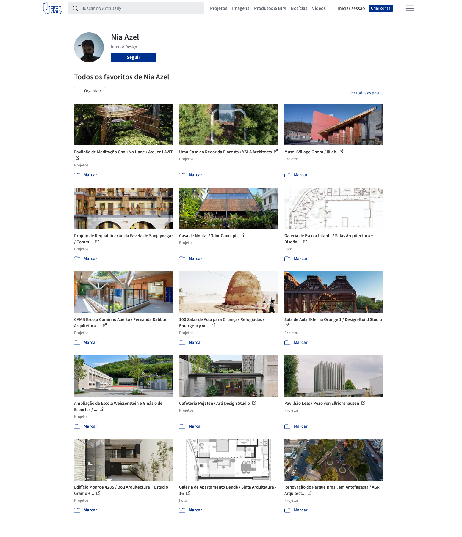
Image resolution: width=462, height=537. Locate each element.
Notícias (299, 8)
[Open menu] (409, 8)
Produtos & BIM (270, 8)
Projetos (218, 8)
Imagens (240, 8)
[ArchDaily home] (52, 8)
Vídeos (319, 8)
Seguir (133, 57)
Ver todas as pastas (366, 93)
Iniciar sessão (351, 8)
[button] (89, 91)
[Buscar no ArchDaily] (141, 8)
